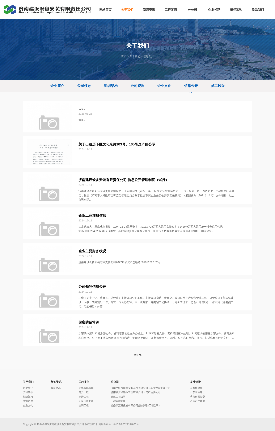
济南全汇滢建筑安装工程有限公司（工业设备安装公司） (142, 387)
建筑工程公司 (118, 396)
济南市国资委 (197, 396)
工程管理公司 (118, 401)
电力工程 (84, 392)
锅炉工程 (84, 396)
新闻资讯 (56, 381)
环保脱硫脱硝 (86, 387)
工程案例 (84, 381)
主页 (123, 56)
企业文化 (164, 86)
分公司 (115, 381)
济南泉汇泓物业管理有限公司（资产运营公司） (137, 392)
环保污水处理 (86, 401)
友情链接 (195, 381)
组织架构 (111, 86)
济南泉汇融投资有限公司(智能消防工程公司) (135, 405)
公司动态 (56, 387)
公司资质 (137, 86)
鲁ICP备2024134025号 (126, 424)
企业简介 (57, 86)
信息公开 (148, 56)
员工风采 (218, 86)
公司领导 (84, 86)
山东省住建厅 (197, 392)
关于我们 (134, 56)
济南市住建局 (197, 401)
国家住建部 (196, 387)
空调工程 (84, 405)
